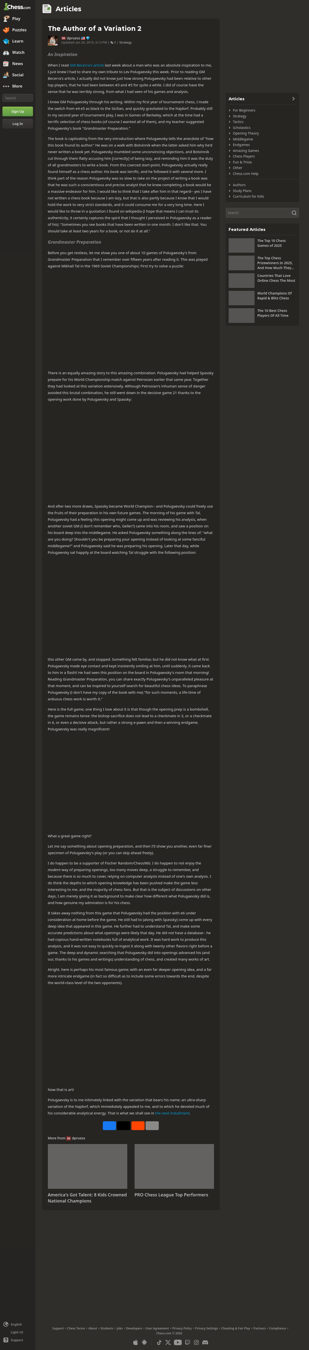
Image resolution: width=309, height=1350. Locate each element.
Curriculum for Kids (248, 196)
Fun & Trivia (242, 162)
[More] (17, 86)
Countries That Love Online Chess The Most (276, 278)
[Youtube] (178, 1342)
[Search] (17, 98)
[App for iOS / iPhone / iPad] (136, 1342)
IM (63, 38)
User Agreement (157, 1328)
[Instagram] (196, 1342)
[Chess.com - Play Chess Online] (17, 7)
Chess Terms (76, 1328)
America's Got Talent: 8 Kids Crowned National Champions (87, 1198)
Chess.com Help (246, 173)
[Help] (17, 1340)
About (92, 1328)
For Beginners (244, 110)
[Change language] (17, 1324)
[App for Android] (144, 1342)
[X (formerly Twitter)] (168, 1342)
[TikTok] (159, 1342)
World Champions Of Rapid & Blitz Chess (274, 295)
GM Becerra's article (87, 65)
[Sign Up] (17, 111)
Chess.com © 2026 (169, 1333)
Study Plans (242, 190)
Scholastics (242, 127)
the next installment (172, 1113)
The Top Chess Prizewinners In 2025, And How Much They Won (275, 263)
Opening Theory (246, 133)
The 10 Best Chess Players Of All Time (273, 313)
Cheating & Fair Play (235, 1328)
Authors (239, 184)
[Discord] (205, 1342)
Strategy (125, 42)
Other (237, 167)
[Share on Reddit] (138, 1125)
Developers (134, 1328)
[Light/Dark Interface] (17, 1332)
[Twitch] (188, 1342)
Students (107, 1328)
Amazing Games (246, 150)
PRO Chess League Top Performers (171, 1195)
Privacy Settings (206, 1328)
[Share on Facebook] (109, 1125)
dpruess (73, 38)
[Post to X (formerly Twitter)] (123, 1125)
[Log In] (17, 124)
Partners (260, 1328)
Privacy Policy (182, 1328)
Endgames (241, 144)
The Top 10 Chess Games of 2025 (271, 243)
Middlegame (243, 139)
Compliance (277, 1328)
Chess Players (244, 156)
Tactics (238, 121)
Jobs (120, 1328)
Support (58, 1328)
